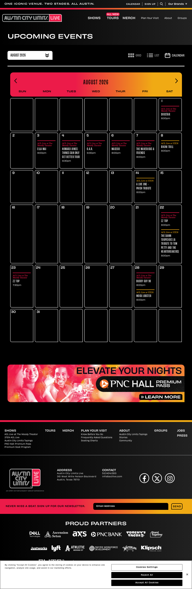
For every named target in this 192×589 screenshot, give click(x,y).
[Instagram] (170, 478)
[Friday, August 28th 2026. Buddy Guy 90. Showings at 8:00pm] (145, 280)
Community (125, 441)
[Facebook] (144, 478)
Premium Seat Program (17, 447)
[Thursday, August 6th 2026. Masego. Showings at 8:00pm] (121, 148)
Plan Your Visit (150, 18)
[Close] (187, 575)
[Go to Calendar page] (174, 55)
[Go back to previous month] (15, 81)
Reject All (147, 576)
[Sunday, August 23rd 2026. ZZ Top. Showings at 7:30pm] (22, 280)
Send (177, 506)
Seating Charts (89, 441)
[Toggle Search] (161, 4)
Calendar (133, 4)
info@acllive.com (112, 477)
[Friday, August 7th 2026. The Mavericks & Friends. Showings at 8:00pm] (145, 150)
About (168, 18)
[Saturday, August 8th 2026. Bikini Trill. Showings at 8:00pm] (170, 147)
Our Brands (177, 4)
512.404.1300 (109, 473)
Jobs (181, 430)
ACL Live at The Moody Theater (21, 434)
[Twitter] (157, 478)
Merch (131, 18)
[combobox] (30, 55)
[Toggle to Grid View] (134, 55)
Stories (123, 438)
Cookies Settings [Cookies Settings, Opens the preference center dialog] (147, 568)
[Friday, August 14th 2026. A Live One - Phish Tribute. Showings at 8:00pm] (145, 187)
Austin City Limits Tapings (18, 441)
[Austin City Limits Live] (32, 18)
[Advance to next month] (176, 81)
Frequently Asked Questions (96, 438)
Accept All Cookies (147, 584)
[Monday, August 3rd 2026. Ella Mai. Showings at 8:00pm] (46, 148)
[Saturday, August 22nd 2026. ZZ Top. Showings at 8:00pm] (170, 220)
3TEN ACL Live (12, 438)
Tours (113, 18)
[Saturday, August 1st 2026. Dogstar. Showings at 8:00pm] (170, 114)
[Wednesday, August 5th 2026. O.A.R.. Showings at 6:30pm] (96, 148)
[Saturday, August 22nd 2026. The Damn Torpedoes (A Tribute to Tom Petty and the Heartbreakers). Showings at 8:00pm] (170, 244)
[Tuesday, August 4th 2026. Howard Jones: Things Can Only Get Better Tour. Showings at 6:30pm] (71, 152)
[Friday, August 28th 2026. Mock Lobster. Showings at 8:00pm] (145, 296)
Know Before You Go (92, 434)
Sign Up (150, 4)
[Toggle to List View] (153, 55)
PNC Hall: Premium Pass (17, 444)
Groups (182, 18)
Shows (94, 18)
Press (182, 435)
